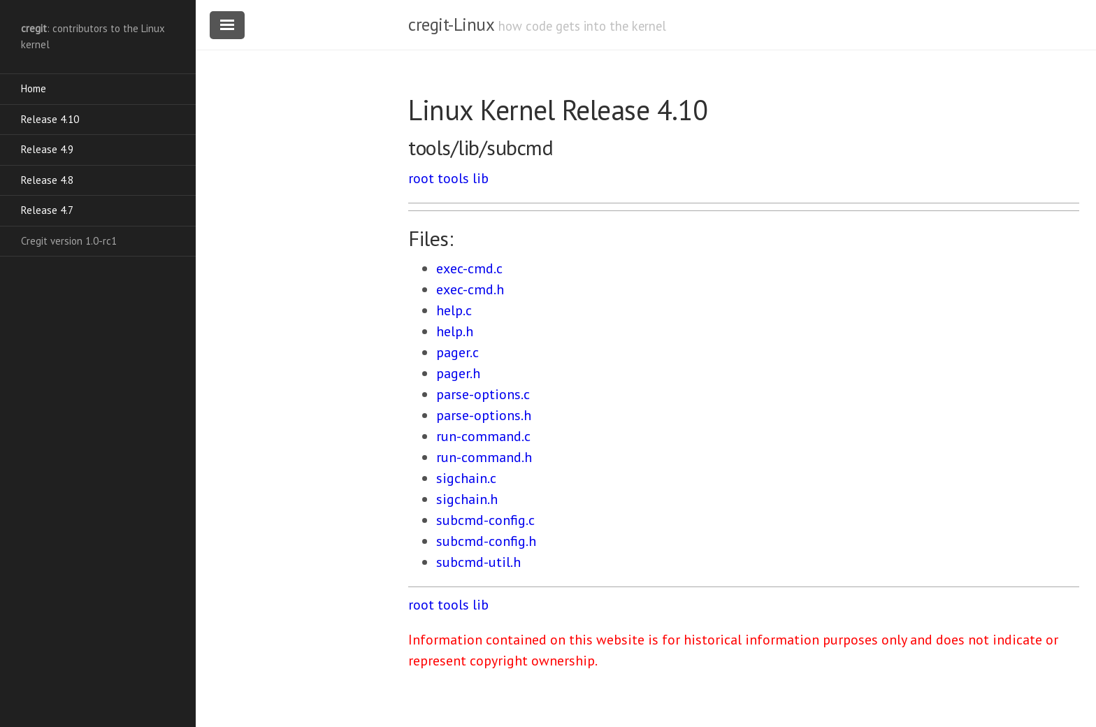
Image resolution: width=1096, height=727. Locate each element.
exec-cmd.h (470, 289)
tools (453, 178)
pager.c (457, 352)
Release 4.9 (47, 149)
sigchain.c (466, 478)
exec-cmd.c (469, 268)
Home (33, 88)
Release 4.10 (50, 119)
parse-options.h (483, 415)
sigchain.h (467, 499)
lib (481, 178)
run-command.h (484, 457)
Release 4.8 (47, 180)
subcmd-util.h (478, 562)
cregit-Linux (450, 24)
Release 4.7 (47, 210)
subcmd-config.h (486, 541)
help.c (454, 310)
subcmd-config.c (485, 520)
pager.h (458, 373)
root (421, 178)
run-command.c (483, 436)
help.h (454, 331)
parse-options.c (483, 394)
